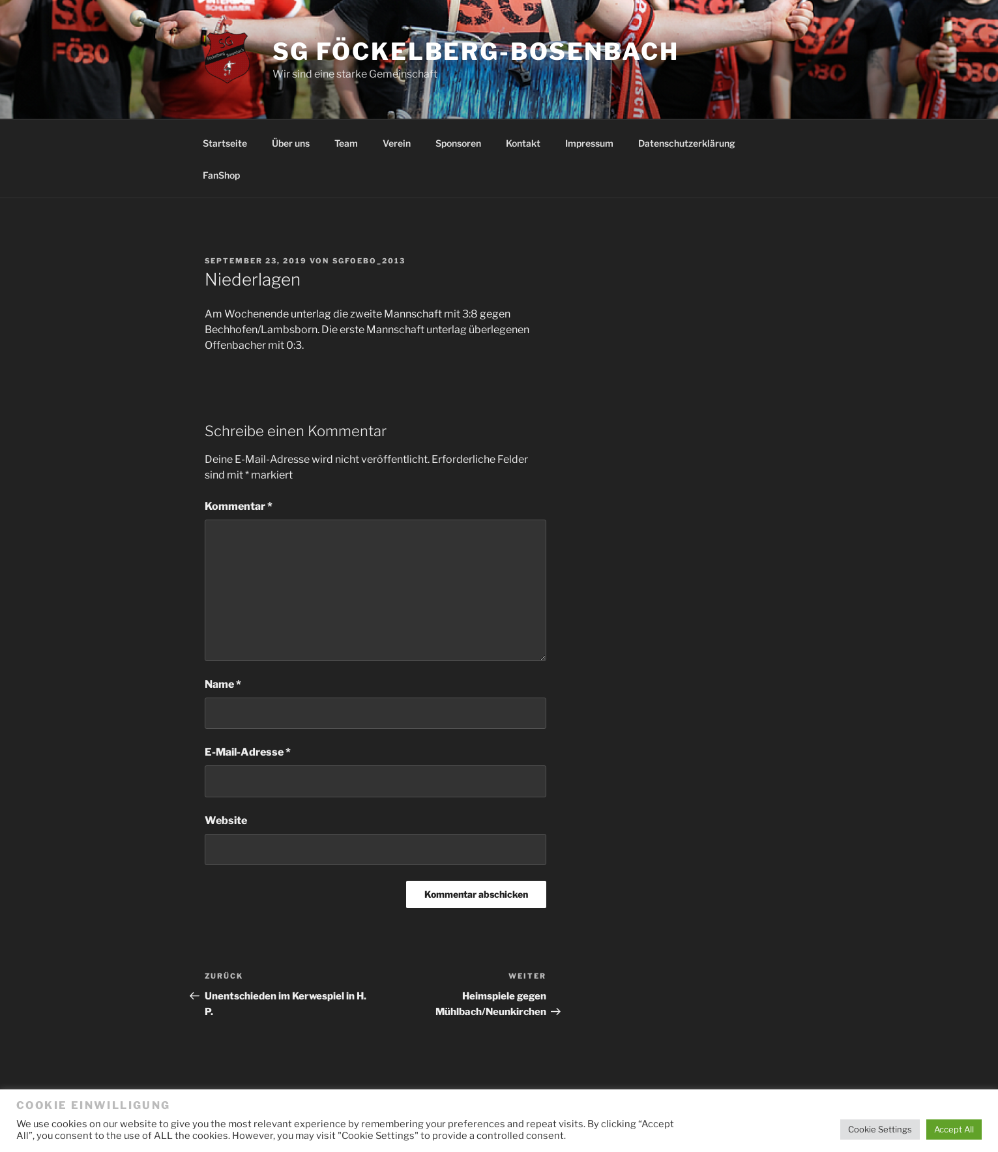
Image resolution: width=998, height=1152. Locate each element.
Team (346, 143)
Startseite (225, 143)
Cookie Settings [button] (880, 1129)
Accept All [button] (954, 1129)
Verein (397, 143)
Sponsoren (458, 143)
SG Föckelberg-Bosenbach (475, 51)
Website (226, 820)
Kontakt (523, 143)
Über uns (291, 143)
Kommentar (238, 506)
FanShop (221, 175)
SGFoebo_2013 (369, 260)
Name (223, 684)
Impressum (589, 143)
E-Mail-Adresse (248, 752)
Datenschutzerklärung (686, 143)
